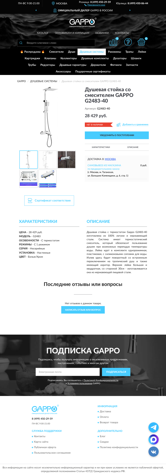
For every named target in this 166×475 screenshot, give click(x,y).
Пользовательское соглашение (52, 453)
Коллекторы (69, 58)
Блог (102, 436)
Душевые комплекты (95, 58)
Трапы (129, 51)
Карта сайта (41, 442)
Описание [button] (132, 147)
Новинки (102, 33)
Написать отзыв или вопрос (83, 310)
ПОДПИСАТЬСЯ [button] (116, 372)
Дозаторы (120, 58)
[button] (94, 5)
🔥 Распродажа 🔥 (32, 51)
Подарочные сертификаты (92, 71)
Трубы (32, 65)
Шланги (136, 58)
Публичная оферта (45, 447)
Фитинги (116, 65)
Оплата (104, 417)
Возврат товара (109, 422)
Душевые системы (92, 51)
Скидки (104, 442)
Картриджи (32, 58)
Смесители (56, 51)
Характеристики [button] (101, 147)
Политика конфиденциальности (119, 447)
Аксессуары (63, 71)
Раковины (114, 51)
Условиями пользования (79, 383)
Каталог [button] (43, 33)
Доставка (105, 411)
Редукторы (47, 65)
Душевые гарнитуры (72, 65)
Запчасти (132, 65)
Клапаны (50, 58)
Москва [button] (110, 159)
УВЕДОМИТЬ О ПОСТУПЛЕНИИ (117, 135)
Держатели (98, 65)
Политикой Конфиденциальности (101, 380)
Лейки (142, 51)
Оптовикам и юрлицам (72, 33)
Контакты (122, 33)
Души (71, 51)
